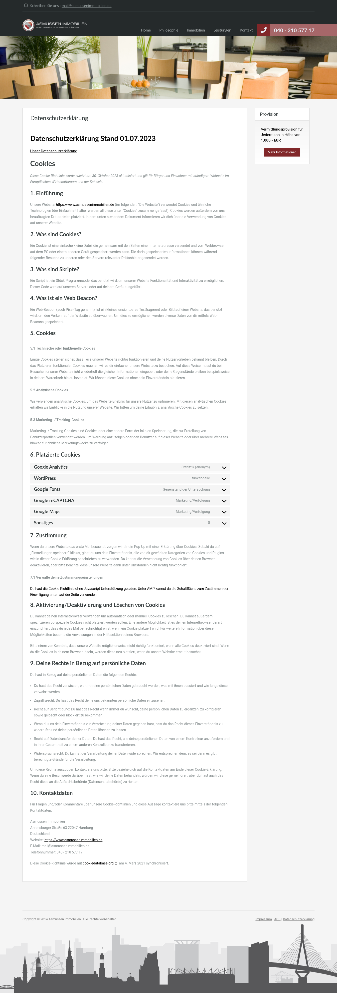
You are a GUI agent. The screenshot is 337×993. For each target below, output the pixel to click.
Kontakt (246, 30)
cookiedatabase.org (98, 863)
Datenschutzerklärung (299, 919)
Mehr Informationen (282, 152)
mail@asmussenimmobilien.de (87, 5)
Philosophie (168, 30)
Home (146, 30)
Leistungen (222, 30)
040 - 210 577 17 (294, 30)
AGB (277, 919)
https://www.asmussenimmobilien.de (85, 205)
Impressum (263, 919)
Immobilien (196, 30)
